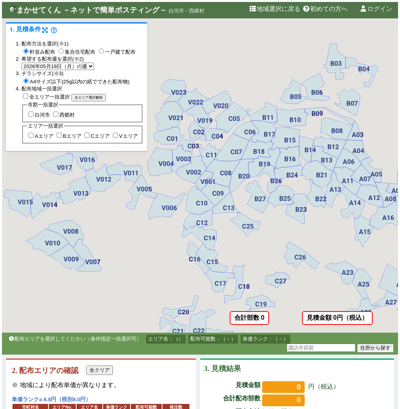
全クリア (99, 370)
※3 (58, 73)
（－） (228, 339)
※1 (63, 44)
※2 (78, 59)
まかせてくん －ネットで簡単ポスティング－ (87, 10)
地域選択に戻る (274, 8)
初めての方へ (325, 8)
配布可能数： (205, 339)
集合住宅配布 (77, 52)
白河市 (39, 115)
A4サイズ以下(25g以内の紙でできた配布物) (76, 82)
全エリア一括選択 (46, 97)
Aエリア (41, 136)
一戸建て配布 (117, 52)
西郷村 (64, 115)
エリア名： (160, 339)
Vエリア (125, 136)
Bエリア (69, 136)
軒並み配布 (39, 52)
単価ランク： (258, 339)
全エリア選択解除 (89, 97)
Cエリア (97, 136)
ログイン (375, 8)
